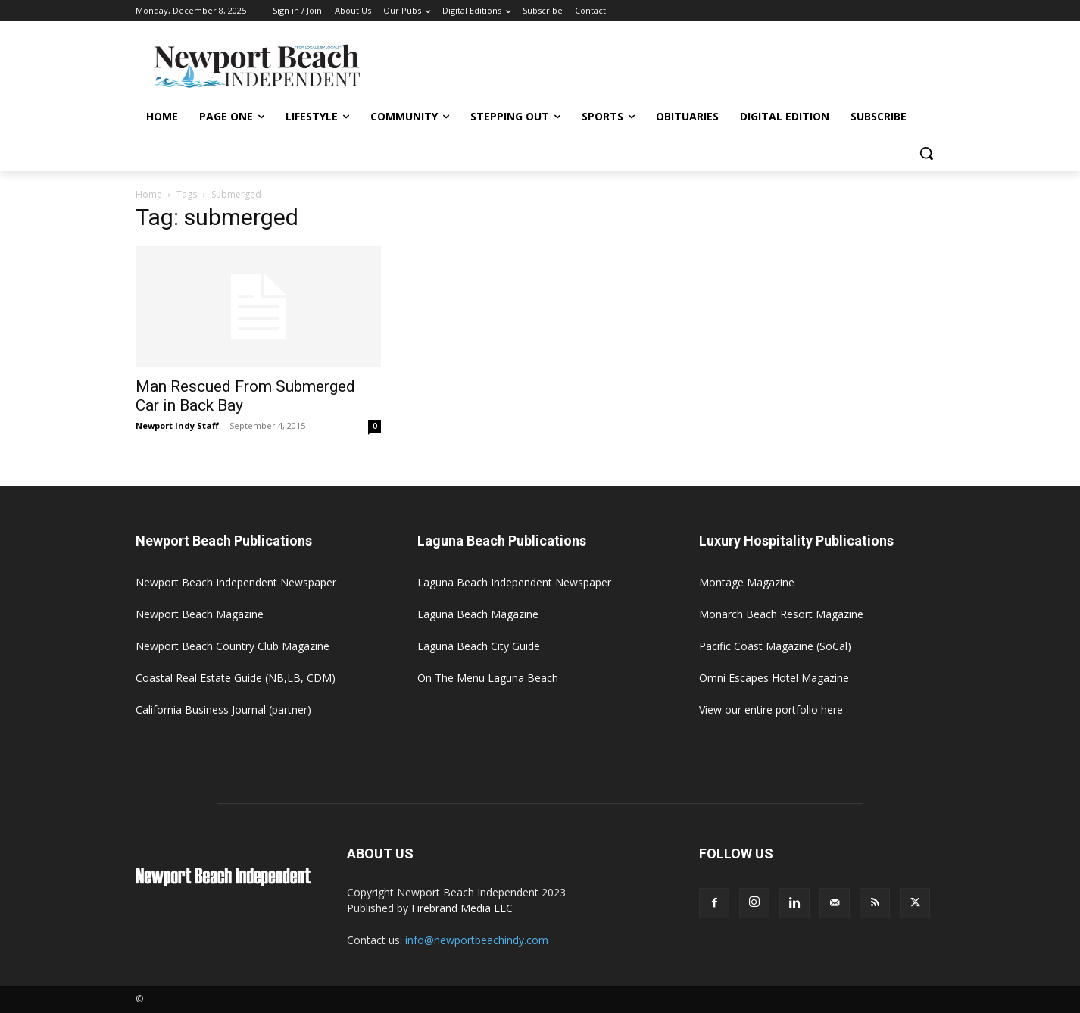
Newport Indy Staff (177, 425)
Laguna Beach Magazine (477, 614)
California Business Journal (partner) (223, 709)
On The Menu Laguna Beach (487, 678)
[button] (926, 153)
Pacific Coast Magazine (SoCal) (775, 646)
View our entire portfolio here (771, 709)
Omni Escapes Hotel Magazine (774, 678)
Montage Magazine (746, 582)
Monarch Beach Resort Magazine (781, 614)
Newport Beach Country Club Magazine (232, 646)
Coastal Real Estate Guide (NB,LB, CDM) (236, 678)
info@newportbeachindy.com (476, 940)
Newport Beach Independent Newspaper (236, 582)
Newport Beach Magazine (200, 614)
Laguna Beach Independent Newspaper (514, 582)
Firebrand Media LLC (462, 908)
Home (149, 194)
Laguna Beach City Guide (478, 646)
